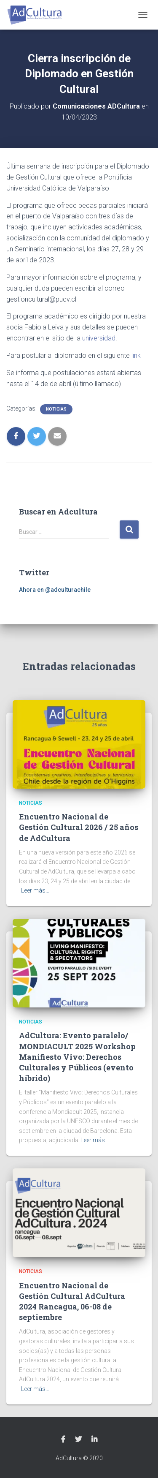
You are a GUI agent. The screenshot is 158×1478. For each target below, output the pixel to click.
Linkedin (94, 1439)
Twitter (78, 1439)
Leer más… (35, 890)
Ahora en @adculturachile (55, 589)
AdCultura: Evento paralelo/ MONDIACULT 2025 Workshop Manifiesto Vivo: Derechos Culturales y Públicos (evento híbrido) (77, 1056)
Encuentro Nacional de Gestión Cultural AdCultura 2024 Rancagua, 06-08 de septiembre (72, 1301)
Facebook (63, 1439)
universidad (98, 338)
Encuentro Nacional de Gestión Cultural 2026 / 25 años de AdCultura (78, 827)
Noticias (56, 409)
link (136, 355)
